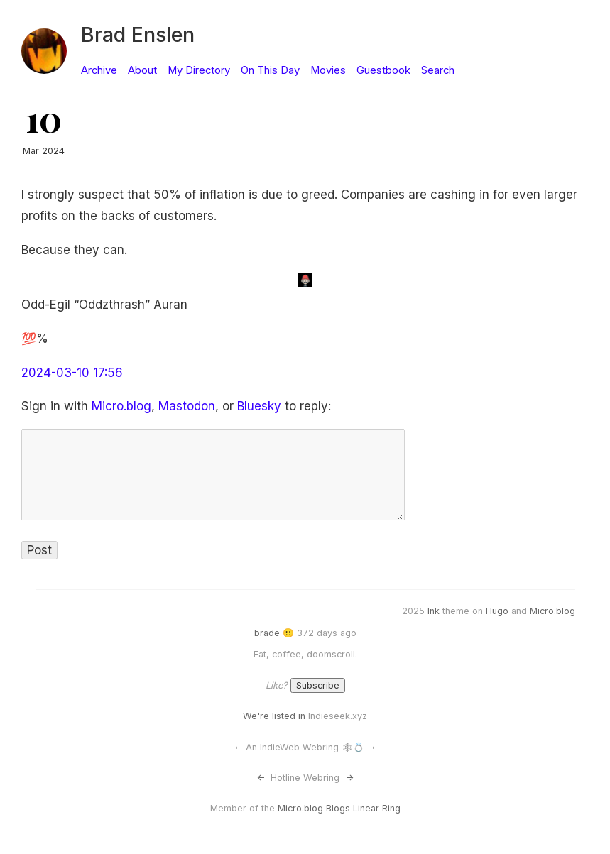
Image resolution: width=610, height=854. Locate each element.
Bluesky (259, 406)
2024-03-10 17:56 (72, 373)
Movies (328, 70)
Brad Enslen (138, 34)
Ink (433, 611)
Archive (99, 70)
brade (267, 633)
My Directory (199, 70)
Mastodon (186, 406)
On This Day (270, 70)
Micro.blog (121, 406)
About (142, 70)
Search (437, 70)
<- (260, 777)
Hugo (497, 611)
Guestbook (383, 70)
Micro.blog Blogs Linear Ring (339, 808)
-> (349, 777)
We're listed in (274, 716)
